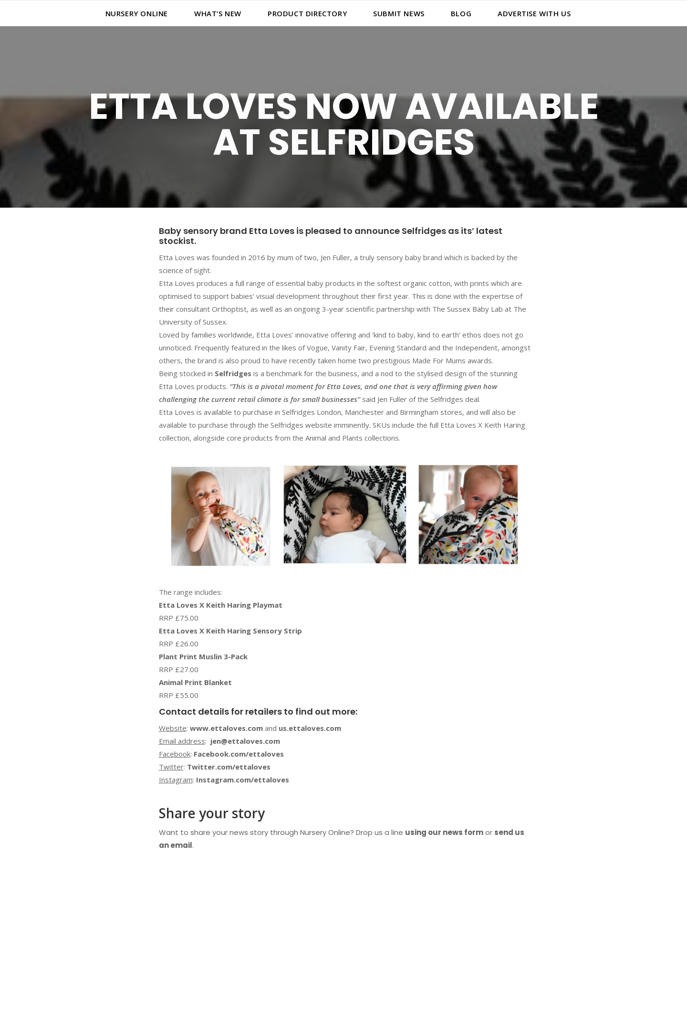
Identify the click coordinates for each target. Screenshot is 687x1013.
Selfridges (233, 373)
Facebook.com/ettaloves (239, 754)
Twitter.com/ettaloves (229, 766)
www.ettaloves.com (226, 728)
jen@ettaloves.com (245, 741)
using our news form (444, 832)
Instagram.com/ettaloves (242, 779)
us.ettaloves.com (310, 728)
